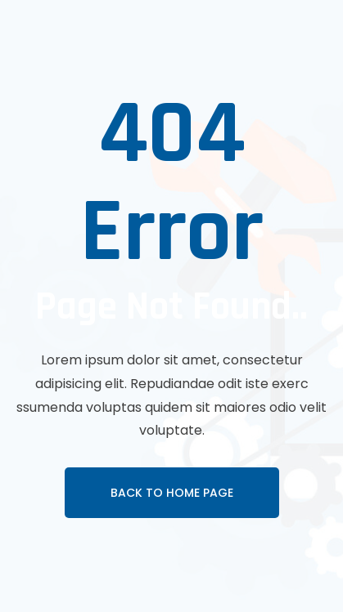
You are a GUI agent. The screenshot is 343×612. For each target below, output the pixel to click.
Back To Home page (172, 493)
